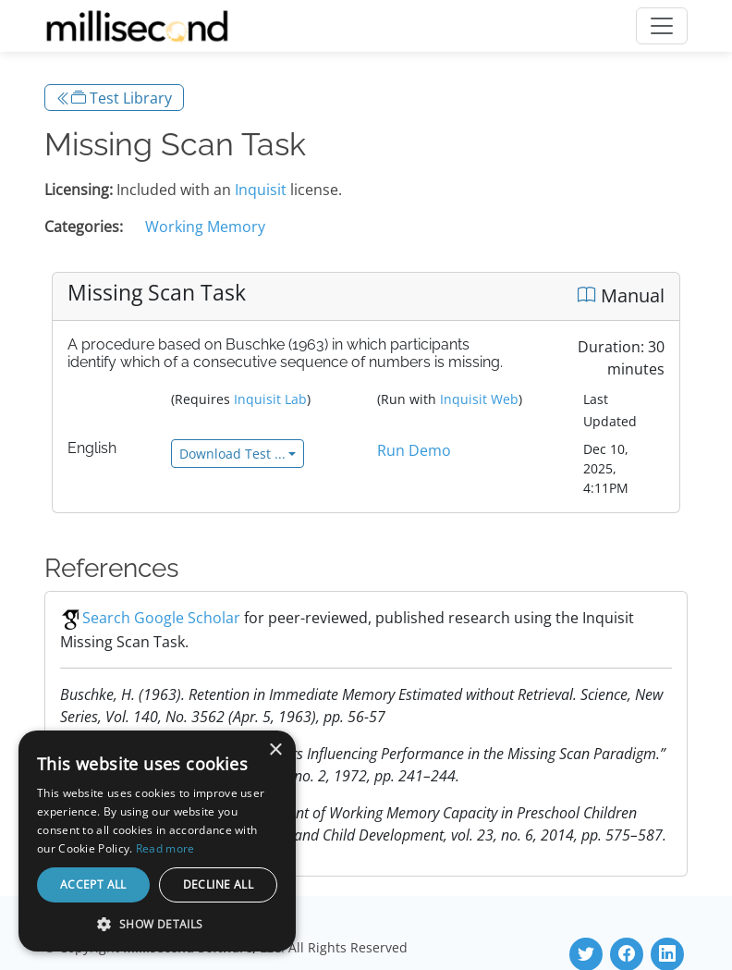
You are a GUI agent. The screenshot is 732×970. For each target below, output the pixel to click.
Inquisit (261, 189)
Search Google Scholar (150, 618)
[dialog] (157, 841)
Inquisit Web (479, 399)
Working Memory (205, 226)
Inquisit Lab (270, 399)
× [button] (275, 750)
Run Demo (414, 450)
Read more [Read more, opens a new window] (165, 848)
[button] (157, 924)
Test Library (114, 98)
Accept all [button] (93, 884)
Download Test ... (232, 453)
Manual (621, 295)
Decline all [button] (218, 884)
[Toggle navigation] (662, 25)
